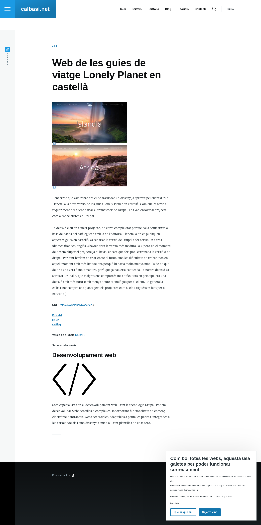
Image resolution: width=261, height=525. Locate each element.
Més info (174, 503)
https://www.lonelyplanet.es (77, 305)
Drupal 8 (80, 335)
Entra (231, 21)
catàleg (56, 324)
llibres (55, 320)
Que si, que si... (183, 512)
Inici (54, 46)
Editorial (57, 315)
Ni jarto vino (209, 512)
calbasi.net (35, 21)
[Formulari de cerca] (214, 21)
